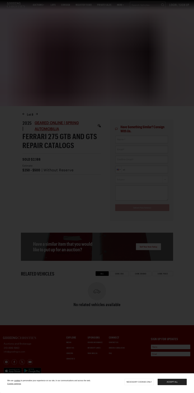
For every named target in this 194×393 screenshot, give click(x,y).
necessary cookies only (139, 382)
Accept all (172, 382)
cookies (17, 381)
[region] (97, 383)
